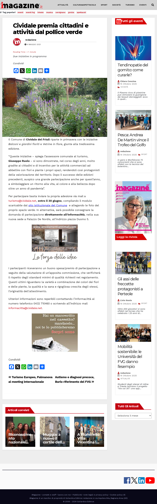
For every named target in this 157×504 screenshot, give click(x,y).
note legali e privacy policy (95, 495)
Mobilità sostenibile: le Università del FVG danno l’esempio (130, 356)
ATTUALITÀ (63, 5)
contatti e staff (49, 495)
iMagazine (36, 495)
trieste (41, 12)
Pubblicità (77, 495)
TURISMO (130, 5)
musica (49, 12)
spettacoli (81, 12)
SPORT (104, 5)
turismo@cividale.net (22, 200)
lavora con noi (64, 495)
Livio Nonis (126, 300)
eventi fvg (30, 12)
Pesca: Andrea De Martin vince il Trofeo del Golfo (133, 139)
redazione (30, 39)
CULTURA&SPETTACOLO (84, 5)
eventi (20, 12)
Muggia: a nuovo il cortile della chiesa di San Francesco (54, 442)
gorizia (71, 12)
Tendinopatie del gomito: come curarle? (133, 70)
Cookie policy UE (117, 495)
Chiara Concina (128, 81)
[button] (152, 5)
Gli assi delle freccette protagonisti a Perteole (130, 286)
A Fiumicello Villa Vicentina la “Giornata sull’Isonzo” (88, 442)
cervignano (60, 12)
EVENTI (143, 5)
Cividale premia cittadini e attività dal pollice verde (50, 29)
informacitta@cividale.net (25, 308)
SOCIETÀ (116, 5)
